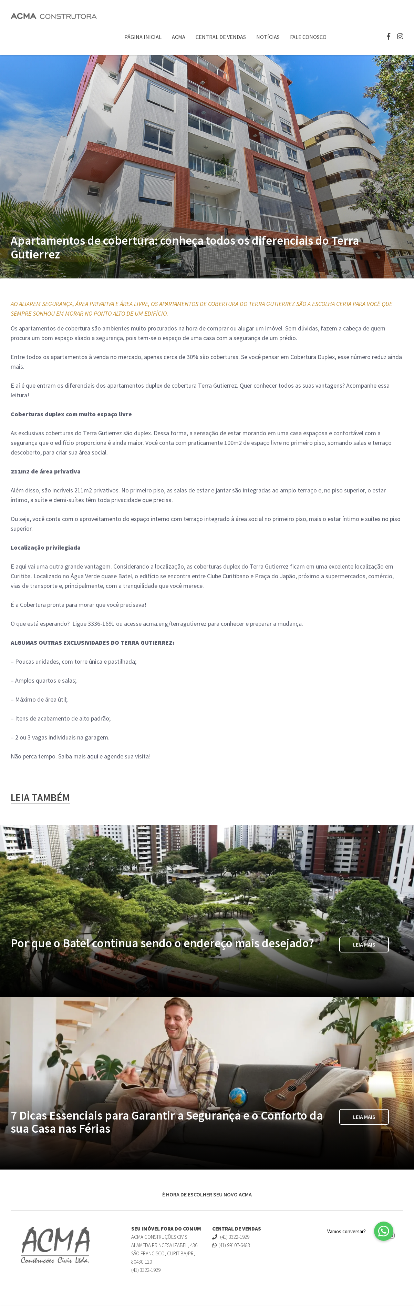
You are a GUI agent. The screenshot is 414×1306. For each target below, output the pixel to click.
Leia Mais (364, 945)
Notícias (268, 36)
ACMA (178, 36)
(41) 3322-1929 (230, 1237)
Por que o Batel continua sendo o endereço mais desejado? (162, 943)
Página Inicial (143, 36)
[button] (383, 1231)
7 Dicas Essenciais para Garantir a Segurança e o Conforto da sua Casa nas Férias (167, 1123)
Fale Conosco (308, 36)
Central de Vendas (221, 36)
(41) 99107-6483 (231, 1245)
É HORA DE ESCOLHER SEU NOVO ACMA (207, 1194)
